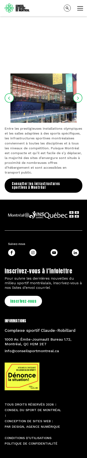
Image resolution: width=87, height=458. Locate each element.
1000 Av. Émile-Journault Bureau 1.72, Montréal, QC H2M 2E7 (38, 341)
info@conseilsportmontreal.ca (32, 351)
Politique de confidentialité (31, 443)
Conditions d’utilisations (28, 438)
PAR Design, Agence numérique (32, 426)
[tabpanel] (43, 41)
